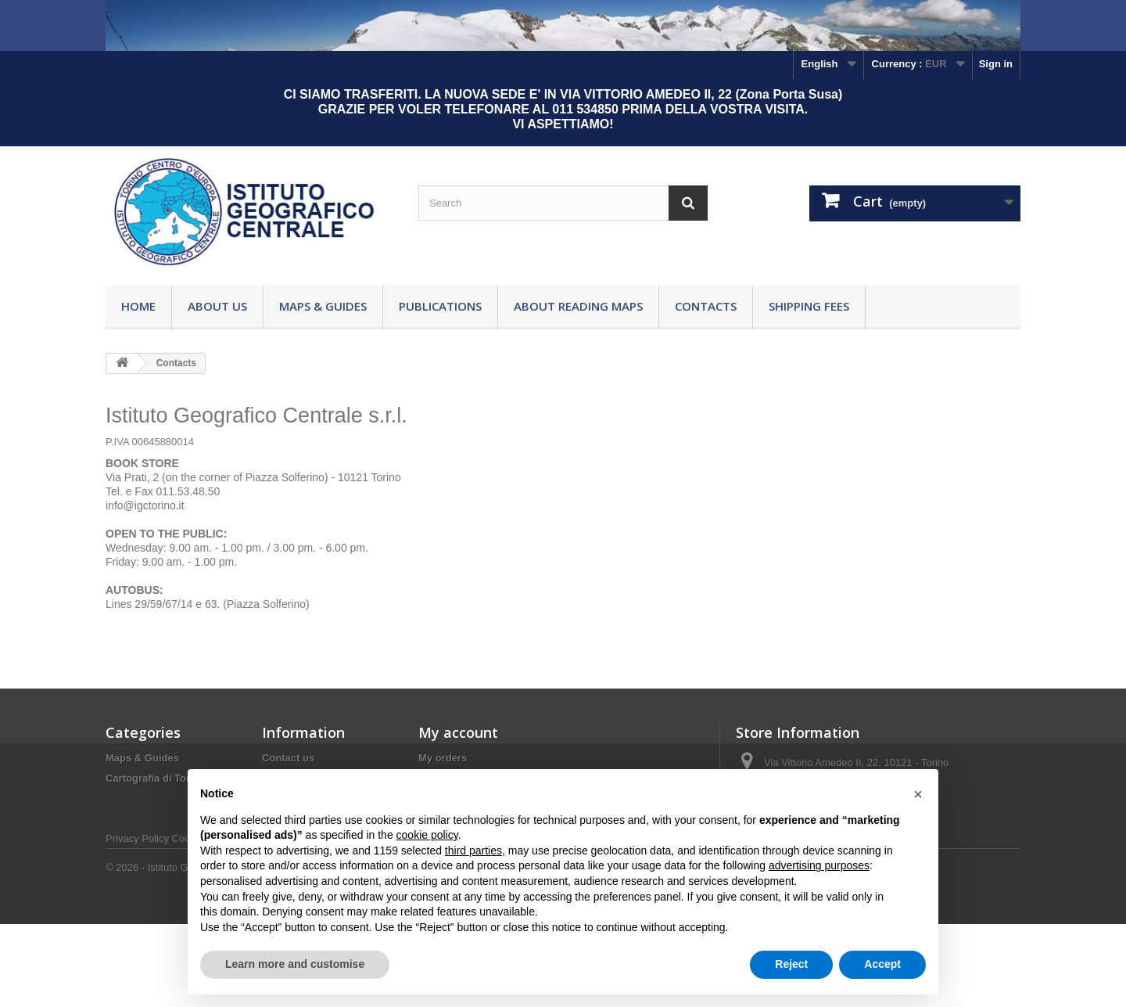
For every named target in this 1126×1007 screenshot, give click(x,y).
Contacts (706, 306)
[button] (918, 794)
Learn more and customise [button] (294, 964)
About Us (217, 306)
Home (138, 306)
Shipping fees (809, 306)
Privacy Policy (137, 921)
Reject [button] (791, 964)
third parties (473, 850)
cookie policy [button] (427, 835)
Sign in (996, 64)
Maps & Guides (323, 306)
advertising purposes (819, 865)
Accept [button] (882, 964)
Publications (440, 306)
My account (458, 732)
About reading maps (578, 306)
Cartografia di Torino (156, 778)
